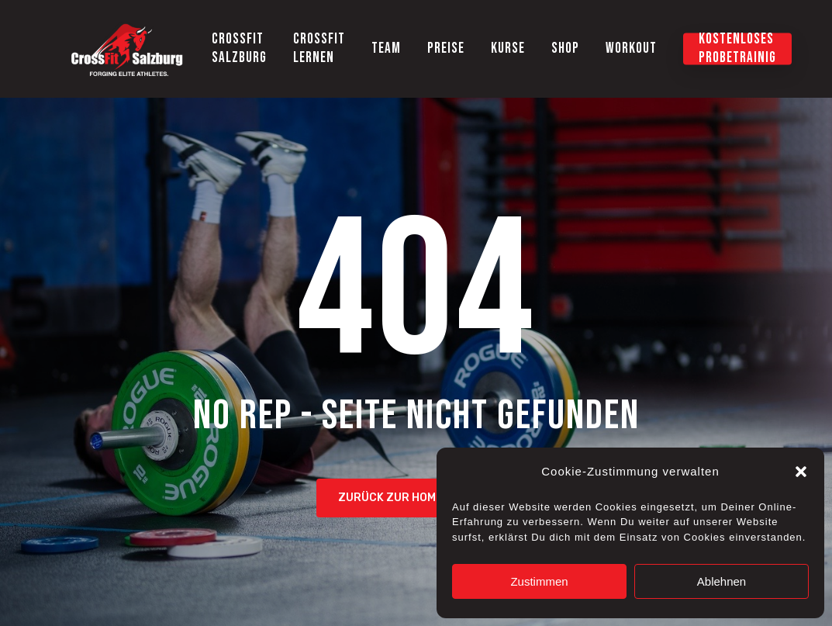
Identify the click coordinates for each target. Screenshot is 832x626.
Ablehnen (721, 581)
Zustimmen (539, 581)
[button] (801, 471)
